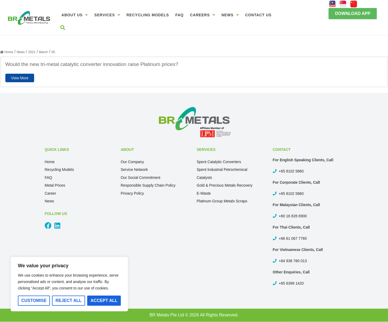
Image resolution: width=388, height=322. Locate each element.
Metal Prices (55, 185)
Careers (202, 14)
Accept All (104, 300)
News (230, 14)
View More (20, 78)
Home (50, 162)
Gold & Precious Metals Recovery (225, 185)
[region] (69, 284)
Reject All (68, 300)
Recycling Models (147, 15)
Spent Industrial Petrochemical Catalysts (222, 173)
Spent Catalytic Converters (219, 162)
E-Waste (204, 193)
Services (107, 14)
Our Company (132, 162)
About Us (74, 14)
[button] (353, 13)
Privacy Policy (132, 193)
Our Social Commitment (141, 177)
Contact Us (258, 15)
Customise (34, 300)
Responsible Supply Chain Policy (148, 185)
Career (50, 193)
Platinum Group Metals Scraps (222, 201)
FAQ (179, 15)
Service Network (134, 169)
